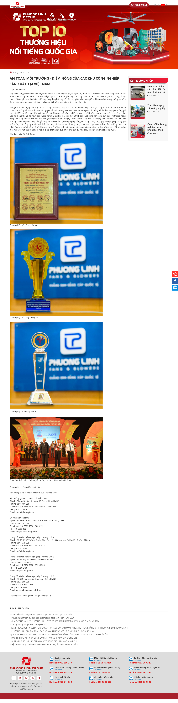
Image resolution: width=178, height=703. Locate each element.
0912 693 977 (104, 676)
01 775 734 (66, 676)
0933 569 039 (144, 686)
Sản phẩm (53, 5)
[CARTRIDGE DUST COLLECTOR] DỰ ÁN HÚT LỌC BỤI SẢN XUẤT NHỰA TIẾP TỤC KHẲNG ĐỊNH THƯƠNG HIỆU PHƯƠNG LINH (69, 632)
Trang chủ (17, 76)
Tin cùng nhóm (143, 85)
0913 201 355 (144, 676)
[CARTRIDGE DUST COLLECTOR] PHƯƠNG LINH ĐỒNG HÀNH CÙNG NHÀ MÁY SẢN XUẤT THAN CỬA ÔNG (60, 638)
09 (59, 676)
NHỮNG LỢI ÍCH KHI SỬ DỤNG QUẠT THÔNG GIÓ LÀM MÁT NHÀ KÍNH (44, 645)
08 (99, 667)
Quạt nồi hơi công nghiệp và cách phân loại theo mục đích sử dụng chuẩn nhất (157, 134)
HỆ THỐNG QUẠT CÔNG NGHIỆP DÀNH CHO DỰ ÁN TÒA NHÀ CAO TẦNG (45, 648)
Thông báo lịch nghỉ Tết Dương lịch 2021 (29, 628)
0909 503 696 (104, 686)
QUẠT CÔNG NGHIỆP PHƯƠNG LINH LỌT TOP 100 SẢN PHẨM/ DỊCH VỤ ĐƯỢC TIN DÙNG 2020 (55, 625)
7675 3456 (106, 667)
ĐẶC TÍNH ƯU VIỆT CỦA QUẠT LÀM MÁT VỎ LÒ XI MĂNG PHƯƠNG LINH (44, 642)
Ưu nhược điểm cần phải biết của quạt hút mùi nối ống (156, 95)
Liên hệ (123, 5)
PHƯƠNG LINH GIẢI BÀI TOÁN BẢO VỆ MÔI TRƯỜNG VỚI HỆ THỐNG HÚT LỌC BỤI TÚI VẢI (53, 635)
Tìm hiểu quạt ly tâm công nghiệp (156, 111)
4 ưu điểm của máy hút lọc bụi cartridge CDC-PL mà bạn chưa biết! (41, 618)
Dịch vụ (64, 5)
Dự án (74, 5)
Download (96, 5)
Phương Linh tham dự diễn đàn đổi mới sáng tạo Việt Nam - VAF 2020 (42, 622)
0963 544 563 (65, 686)
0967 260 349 (65, 667)
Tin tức (83, 5)
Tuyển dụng (110, 5)
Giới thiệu (40, 5)
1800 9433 (141, 5)
